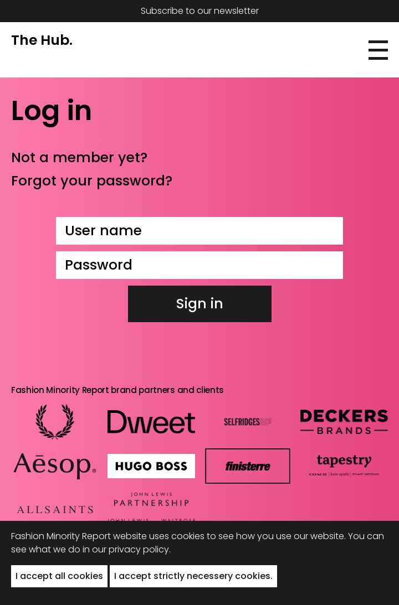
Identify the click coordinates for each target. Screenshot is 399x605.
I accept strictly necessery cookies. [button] (193, 576)
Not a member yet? (79, 157)
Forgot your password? (91, 180)
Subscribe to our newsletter (200, 10)
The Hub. (42, 40)
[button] (378, 50)
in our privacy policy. (127, 549)
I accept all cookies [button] (59, 576)
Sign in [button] (199, 303)
